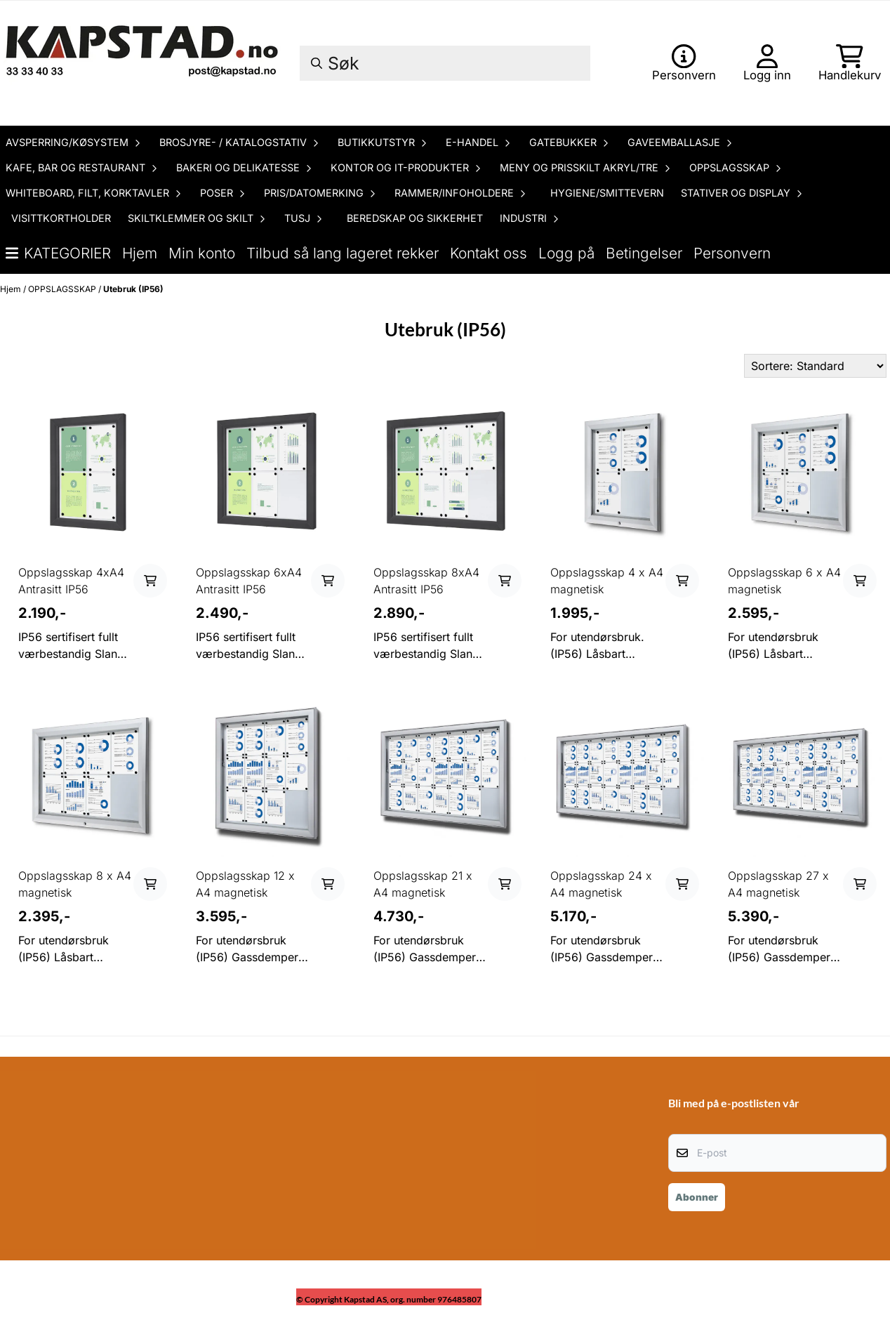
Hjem (139, 253)
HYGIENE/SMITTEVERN (607, 193)
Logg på (566, 253)
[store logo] (144, 63)
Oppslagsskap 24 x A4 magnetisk (601, 884)
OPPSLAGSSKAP (63, 289)
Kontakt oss (488, 253)
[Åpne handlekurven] (849, 63)
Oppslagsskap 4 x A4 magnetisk (606, 580)
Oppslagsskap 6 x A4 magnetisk (784, 580)
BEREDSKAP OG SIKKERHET (415, 218)
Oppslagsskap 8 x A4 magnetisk (74, 884)
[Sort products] (815, 366)
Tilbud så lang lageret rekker (342, 253)
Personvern (732, 253)
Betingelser (644, 253)
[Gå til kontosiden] (684, 63)
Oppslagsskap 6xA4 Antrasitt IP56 (249, 580)
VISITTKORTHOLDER (61, 218)
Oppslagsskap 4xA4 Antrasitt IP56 (71, 580)
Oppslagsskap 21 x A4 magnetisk (422, 884)
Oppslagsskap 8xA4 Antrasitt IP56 (426, 580)
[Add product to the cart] (150, 581)
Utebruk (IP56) (133, 289)
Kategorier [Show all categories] (58, 253)
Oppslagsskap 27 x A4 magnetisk (778, 884)
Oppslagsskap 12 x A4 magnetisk (245, 884)
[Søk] (445, 63)
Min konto (201, 253)
